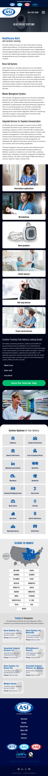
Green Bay (16, 583)
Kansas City (16, 587)
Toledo (16, 605)
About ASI (24, 730)
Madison (16, 592)
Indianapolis (31, 583)
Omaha (16, 596)
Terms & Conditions (29, 773)
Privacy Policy (16, 773)
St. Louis (31, 600)
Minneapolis (31, 592)
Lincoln (32, 587)
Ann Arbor (16, 570)
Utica (31, 605)
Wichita (24, 609)
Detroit (32, 579)
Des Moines (16, 579)
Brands (24, 722)
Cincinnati (16, 575)
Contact (24, 738)
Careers (24, 734)
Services (24, 719)
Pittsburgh (32, 596)
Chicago (32, 570)
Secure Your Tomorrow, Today (24, 383)
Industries (24, 726)
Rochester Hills (16, 600)
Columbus (31, 575)
